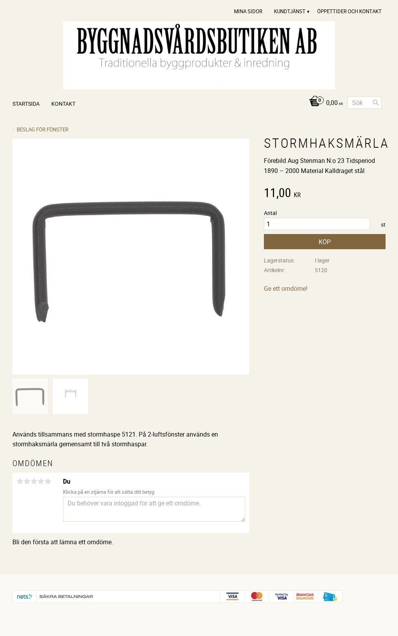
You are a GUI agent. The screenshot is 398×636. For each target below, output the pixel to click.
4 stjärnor (40, 481)
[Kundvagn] (324, 103)
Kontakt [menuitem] (63, 103)
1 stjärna (19, 481)
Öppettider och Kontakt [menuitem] (349, 11)
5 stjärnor (47, 481)
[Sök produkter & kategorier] (364, 102)
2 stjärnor (26, 481)
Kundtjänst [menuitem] (289, 11)
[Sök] (376, 102)
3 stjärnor (33, 481)
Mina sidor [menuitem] (248, 11)
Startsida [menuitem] (26, 103)
